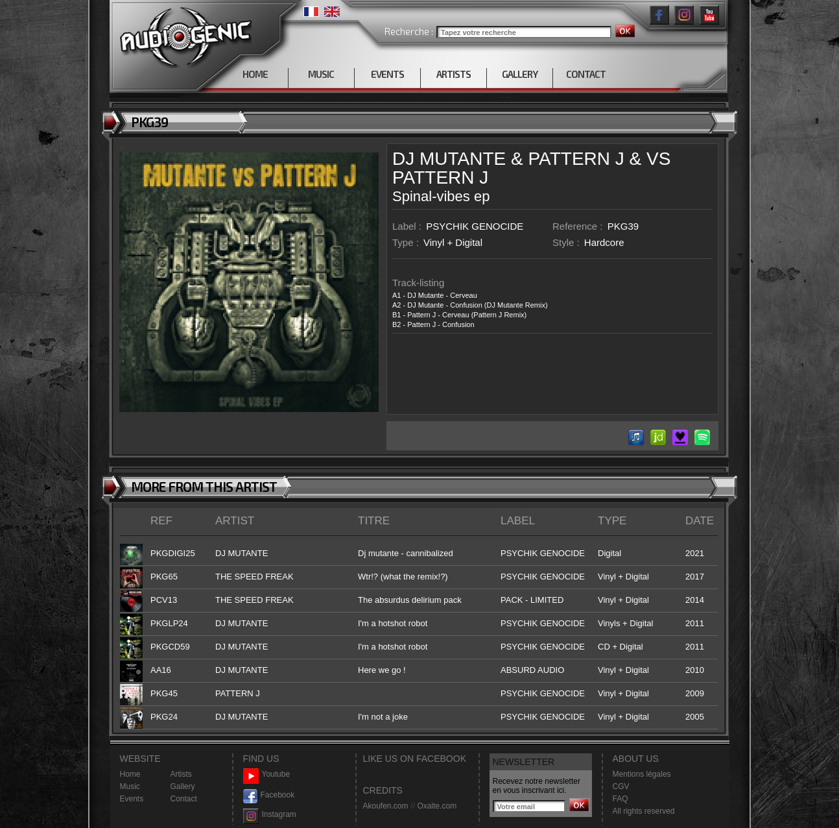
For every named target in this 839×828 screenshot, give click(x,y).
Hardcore (604, 242)
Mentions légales (642, 774)
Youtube (266, 774)
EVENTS (387, 74)
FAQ (620, 798)
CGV (621, 786)
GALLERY (520, 74)
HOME (255, 74)
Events (132, 798)
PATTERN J (576, 159)
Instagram (269, 815)
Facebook (269, 795)
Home (130, 774)
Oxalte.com (436, 805)
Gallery (183, 786)
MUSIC (321, 74)
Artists (181, 774)
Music (130, 786)
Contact (184, 798)
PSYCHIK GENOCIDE (474, 226)
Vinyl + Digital (452, 242)
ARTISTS (453, 74)
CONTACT (586, 74)
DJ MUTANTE (449, 159)
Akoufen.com (385, 805)
